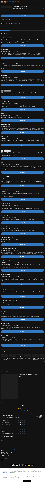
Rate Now (26, 392)
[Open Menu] (2, 2)
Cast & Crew (14, 29)
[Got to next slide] (44, 361)
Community (19, 392)
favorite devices (16, 23)
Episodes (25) (5, 29)
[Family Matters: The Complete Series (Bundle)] (25, 374)
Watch (3, 455)
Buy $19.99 (25, 15)
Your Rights (5, 472)
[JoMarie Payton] (12, 361)
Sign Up (22, 451)
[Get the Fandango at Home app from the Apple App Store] (15, 447)
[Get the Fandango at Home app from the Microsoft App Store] (30, 447)
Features (4, 461)
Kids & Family (12, 431)
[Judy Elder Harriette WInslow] (19, 361)
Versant (10, 470)
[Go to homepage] (12, 2)
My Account (5, 458)
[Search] (43, 2)
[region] (22, 475)
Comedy (6, 431)
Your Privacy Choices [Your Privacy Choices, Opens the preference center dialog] (17, 480)
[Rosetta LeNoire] (27, 361)
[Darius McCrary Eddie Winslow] (35, 361)
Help (3, 464)
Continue (27, 480)
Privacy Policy (3, 471)
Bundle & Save (24, 29)
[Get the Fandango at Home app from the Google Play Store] (23, 447)
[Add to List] (43, 8)
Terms (25, 470)
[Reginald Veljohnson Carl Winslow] (4, 361)
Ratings (33, 29)
